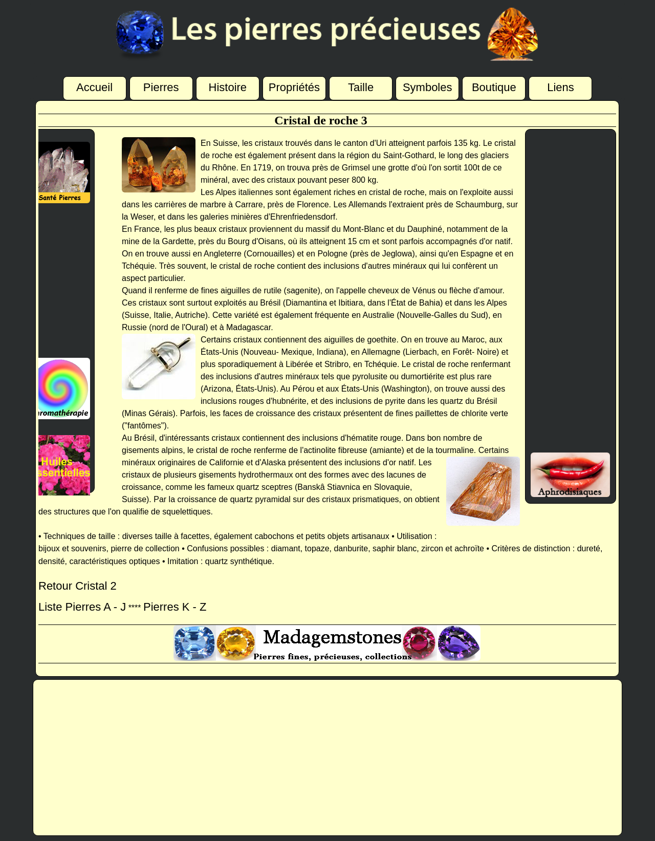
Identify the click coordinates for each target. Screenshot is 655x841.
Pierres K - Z (174, 606)
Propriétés (294, 87)
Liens (560, 87)
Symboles (427, 87)
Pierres (161, 87)
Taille (361, 87)
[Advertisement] (55, 280)
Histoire (228, 87)
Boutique (494, 87)
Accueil (94, 86)
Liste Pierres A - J (82, 606)
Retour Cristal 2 (77, 585)
